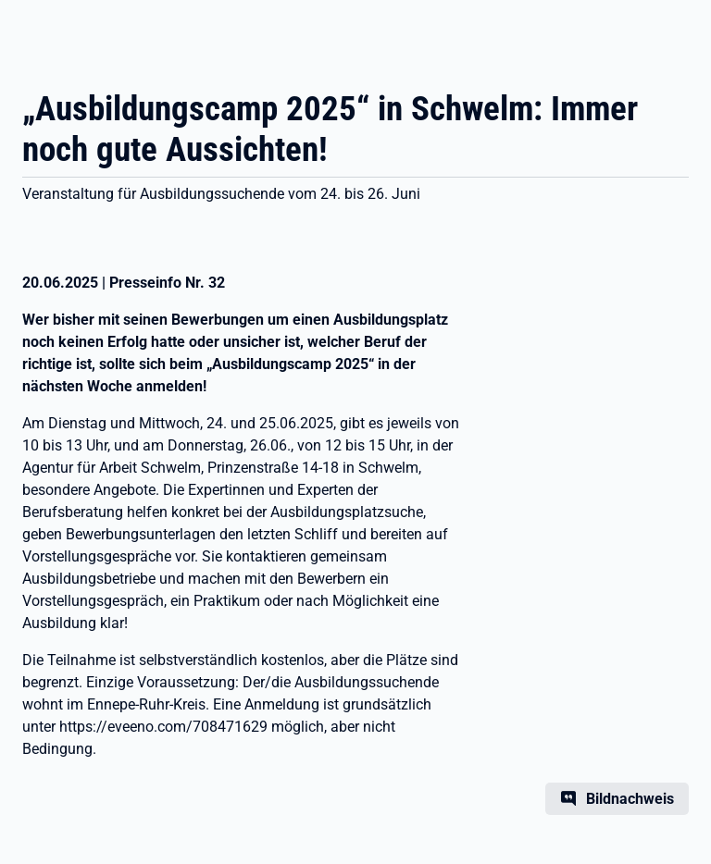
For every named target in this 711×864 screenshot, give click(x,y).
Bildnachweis (630, 799)
